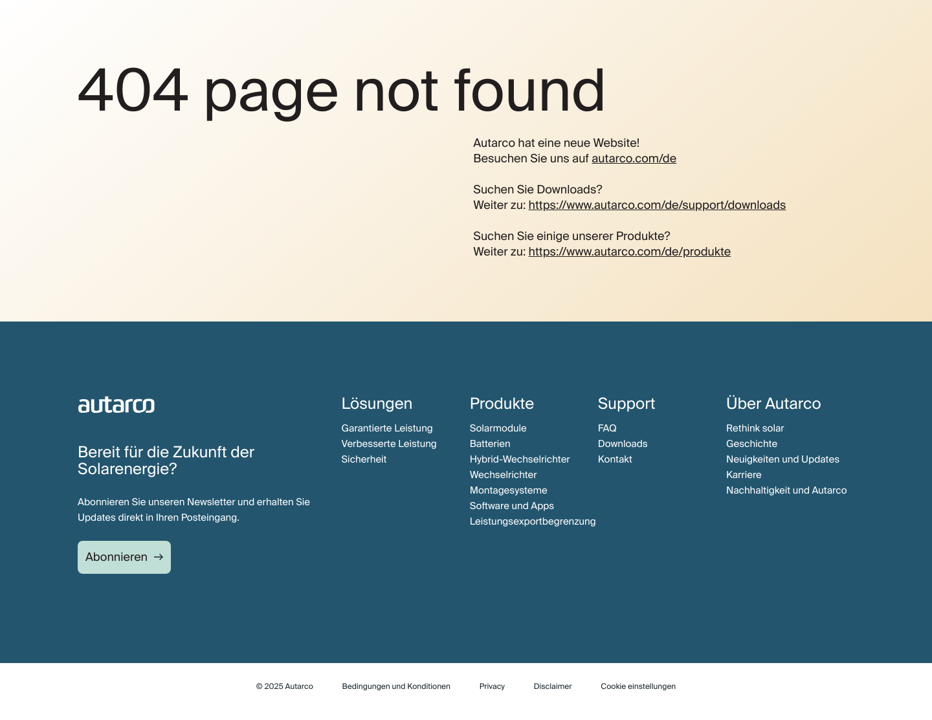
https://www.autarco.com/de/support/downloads (657, 205)
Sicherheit (364, 459)
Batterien (490, 443)
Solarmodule (498, 428)
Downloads (623, 443)
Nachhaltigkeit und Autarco (786, 490)
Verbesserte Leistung (389, 443)
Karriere (744, 474)
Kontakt (615, 459)
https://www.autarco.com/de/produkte (630, 251)
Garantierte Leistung (387, 428)
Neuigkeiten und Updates (782, 459)
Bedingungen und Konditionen (396, 686)
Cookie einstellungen (638, 686)
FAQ (607, 428)
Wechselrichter (503, 474)
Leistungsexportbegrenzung (533, 521)
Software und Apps (512, 505)
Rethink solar (755, 428)
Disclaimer (553, 686)
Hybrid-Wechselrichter (520, 459)
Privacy (492, 686)
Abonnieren (116, 557)
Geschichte (751, 443)
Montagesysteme (509, 490)
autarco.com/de (634, 158)
